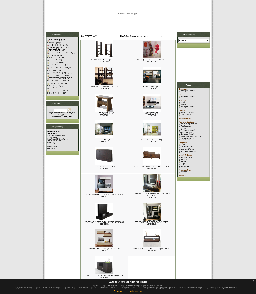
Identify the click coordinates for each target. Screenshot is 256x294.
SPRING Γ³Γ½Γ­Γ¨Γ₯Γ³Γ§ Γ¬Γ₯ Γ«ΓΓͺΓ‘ (104, 249)
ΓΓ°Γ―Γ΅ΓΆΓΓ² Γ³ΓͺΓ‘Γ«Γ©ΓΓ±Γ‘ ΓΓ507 (151, 167)
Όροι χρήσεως (52, 146)
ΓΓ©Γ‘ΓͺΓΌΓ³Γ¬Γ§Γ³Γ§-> (58, 73)
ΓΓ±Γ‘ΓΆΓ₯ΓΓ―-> (57, 65)
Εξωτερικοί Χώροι (187, 149)
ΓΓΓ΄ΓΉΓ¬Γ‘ (54, 88)
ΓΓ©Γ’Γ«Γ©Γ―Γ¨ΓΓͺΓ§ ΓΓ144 (104, 60)
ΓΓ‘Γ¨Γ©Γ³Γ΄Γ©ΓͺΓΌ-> (57, 45)
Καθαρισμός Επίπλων (188, 124)
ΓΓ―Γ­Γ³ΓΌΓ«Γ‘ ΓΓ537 (104, 113)
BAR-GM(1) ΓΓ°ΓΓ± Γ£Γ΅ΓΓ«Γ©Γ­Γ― (152, 60)
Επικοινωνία (51, 148)
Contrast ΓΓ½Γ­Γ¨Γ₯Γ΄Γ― (151, 86)
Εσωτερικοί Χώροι (187, 147)
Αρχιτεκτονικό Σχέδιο (188, 151)
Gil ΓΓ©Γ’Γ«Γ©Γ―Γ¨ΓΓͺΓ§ (151, 140)
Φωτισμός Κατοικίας (188, 91)
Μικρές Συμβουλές (187, 139)
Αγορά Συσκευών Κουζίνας (191, 136)
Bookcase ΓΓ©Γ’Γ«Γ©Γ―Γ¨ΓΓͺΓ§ (104, 86)
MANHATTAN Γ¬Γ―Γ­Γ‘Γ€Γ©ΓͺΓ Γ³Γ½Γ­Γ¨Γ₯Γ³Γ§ (104, 194)
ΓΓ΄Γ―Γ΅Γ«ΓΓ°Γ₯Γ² (57, 75)
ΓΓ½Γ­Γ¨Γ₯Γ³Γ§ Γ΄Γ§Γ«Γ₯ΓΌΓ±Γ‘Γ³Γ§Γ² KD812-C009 (104, 222)
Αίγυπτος (184, 159)
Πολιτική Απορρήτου (134, 291)
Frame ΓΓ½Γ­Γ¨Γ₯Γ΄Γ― (104, 140)
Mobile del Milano (187, 112)
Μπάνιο (183, 104)
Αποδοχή (118, 291)
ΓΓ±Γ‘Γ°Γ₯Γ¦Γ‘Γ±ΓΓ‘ (57, 48)
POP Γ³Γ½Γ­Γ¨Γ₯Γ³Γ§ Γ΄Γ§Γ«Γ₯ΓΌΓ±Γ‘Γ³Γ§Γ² (151, 222)
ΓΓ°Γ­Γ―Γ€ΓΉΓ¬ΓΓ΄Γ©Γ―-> (60, 53)
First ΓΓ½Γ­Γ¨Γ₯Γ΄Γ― (152, 113)
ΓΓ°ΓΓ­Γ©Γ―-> (55, 62)
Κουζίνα (184, 102)
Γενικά (183, 144)
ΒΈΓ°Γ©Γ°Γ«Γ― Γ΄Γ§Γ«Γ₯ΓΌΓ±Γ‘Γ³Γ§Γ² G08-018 (104, 275)
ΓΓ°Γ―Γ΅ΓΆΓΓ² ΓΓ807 (104, 167)
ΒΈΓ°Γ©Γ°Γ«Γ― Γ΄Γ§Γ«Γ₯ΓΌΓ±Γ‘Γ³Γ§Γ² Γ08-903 (151, 249)
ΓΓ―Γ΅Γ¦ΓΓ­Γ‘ (55, 60)
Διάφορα (184, 172)
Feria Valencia (186, 115)
